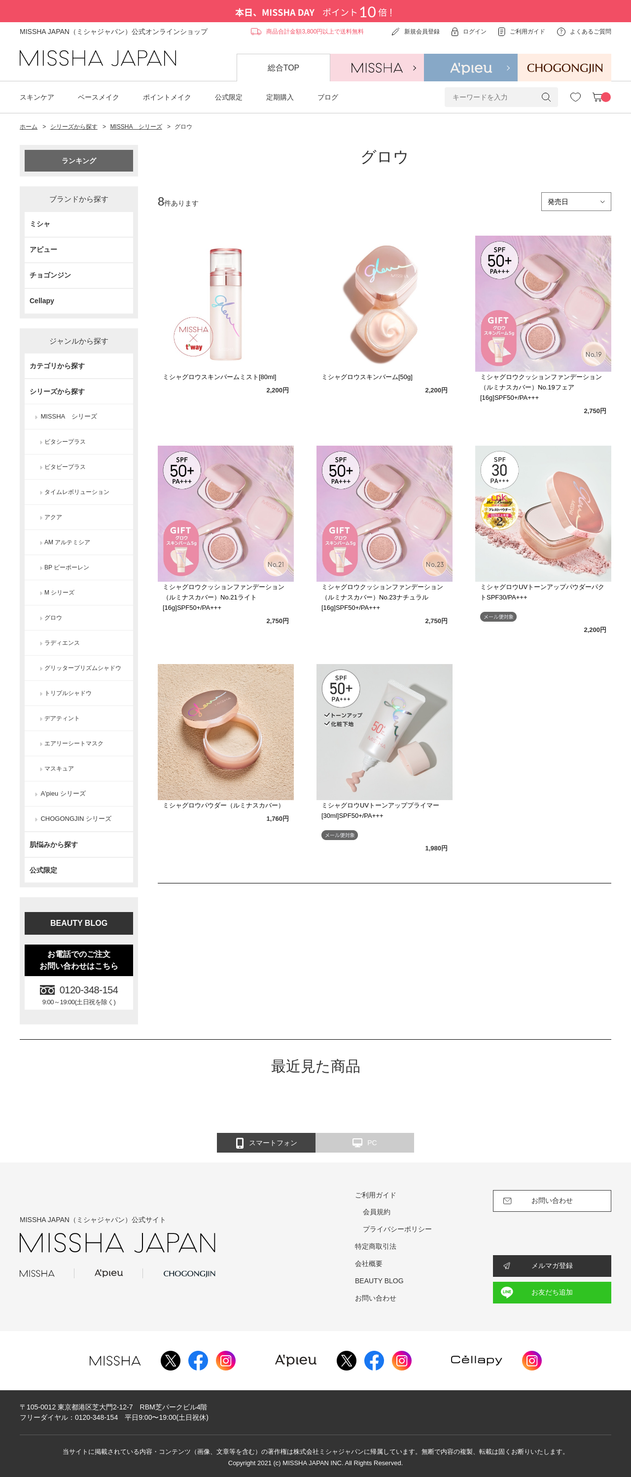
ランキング (79, 161)
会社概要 (369, 1263)
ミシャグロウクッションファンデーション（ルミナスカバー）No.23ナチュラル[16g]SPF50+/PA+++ (382, 597)
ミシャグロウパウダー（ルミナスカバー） (223, 805)
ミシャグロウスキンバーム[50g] (367, 377)
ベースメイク (98, 97)
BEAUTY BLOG (78, 923)
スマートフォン (266, 1143)
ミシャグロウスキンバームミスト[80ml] (219, 377)
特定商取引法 (375, 1246)
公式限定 (229, 97)
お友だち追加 (552, 1292)
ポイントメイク (167, 97)
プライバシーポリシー (397, 1229)
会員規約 (376, 1212)
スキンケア (37, 97)
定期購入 (280, 97)
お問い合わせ (375, 1298)
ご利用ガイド (375, 1195)
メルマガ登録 (552, 1265)
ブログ (327, 97)
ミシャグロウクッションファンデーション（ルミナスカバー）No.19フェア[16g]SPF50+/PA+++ (541, 387)
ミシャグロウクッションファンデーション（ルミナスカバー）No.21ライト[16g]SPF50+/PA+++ (223, 597)
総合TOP (284, 68)
